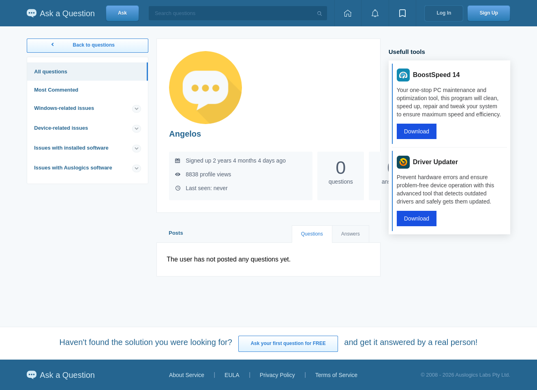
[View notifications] (375, 13)
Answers (350, 234)
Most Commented (56, 90)
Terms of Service (336, 375)
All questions (50, 72)
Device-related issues (61, 128)
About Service (186, 375)
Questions (312, 234)
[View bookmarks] (402, 13)
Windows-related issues (64, 108)
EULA (232, 375)
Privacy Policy (277, 375)
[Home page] (347, 13)
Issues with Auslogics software (73, 168)
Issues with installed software (71, 148)
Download (416, 131)
